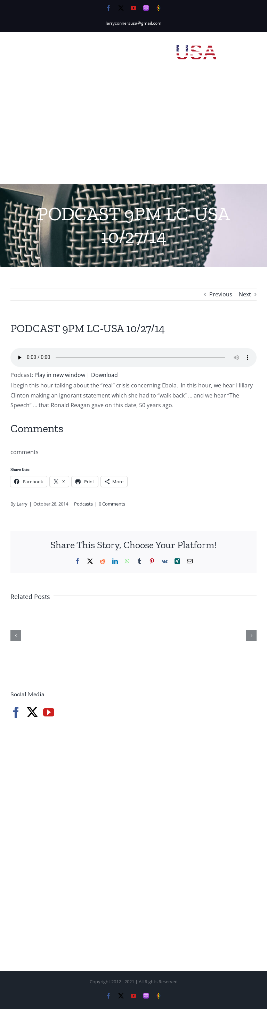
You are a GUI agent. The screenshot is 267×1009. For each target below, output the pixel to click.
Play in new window (59, 375)
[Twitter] (32, 712)
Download (104, 375)
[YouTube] (48, 712)
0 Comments (112, 504)
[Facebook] (16, 712)
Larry (22, 504)
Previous (220, 294)
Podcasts (83, 504)
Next (245, 294)
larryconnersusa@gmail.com (133, 23)
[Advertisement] (133, 131)
